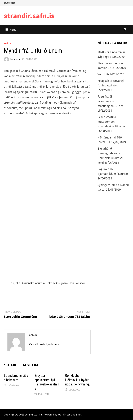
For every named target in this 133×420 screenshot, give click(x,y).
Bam (78, 414)
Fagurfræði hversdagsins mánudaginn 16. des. (110, 101)
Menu (11, 29)
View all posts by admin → (44, 344)
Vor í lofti (103, 74)
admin (17, 59)
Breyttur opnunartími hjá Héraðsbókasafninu (46, 382)
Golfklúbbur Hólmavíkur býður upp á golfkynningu (77, 379)
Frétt (7, 43)
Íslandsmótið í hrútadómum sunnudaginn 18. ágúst (112, 121)
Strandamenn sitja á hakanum (16, 377)
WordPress (64, 414)
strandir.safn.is (29, 15)
